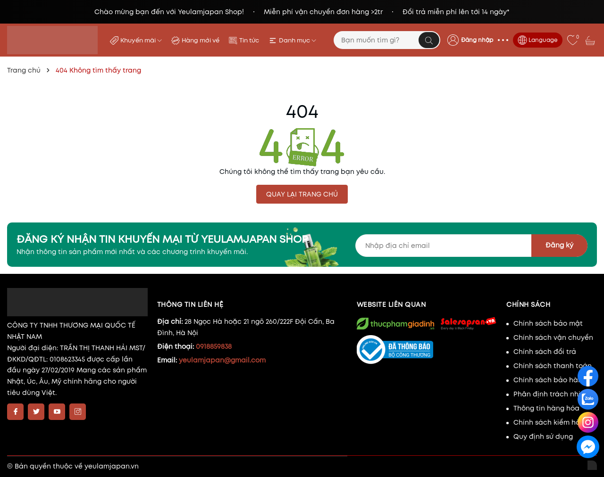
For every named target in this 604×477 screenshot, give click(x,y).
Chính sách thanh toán (552, 365)
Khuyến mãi (141, 40)
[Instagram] (77, 411)
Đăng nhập (477, 40)
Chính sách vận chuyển (553, 337)
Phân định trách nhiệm (552, 394)
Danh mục (297, 40)
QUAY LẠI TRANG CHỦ (302, 194)
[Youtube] (57, 411)
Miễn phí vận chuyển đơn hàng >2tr (323, 11)
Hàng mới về (200, 40)
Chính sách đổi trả (544, 351)
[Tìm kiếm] (429, 40)
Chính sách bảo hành (550, 380)
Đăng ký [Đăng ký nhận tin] (559, 245)
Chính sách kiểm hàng (551, 422)
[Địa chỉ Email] (471, 245)
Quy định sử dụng (543, 436)
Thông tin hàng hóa (546, 408)
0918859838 (214, 346)
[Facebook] (15, 411)
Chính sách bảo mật (548, 323)
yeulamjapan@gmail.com (222, 360)
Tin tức (249, 40)
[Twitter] (36, 411)
